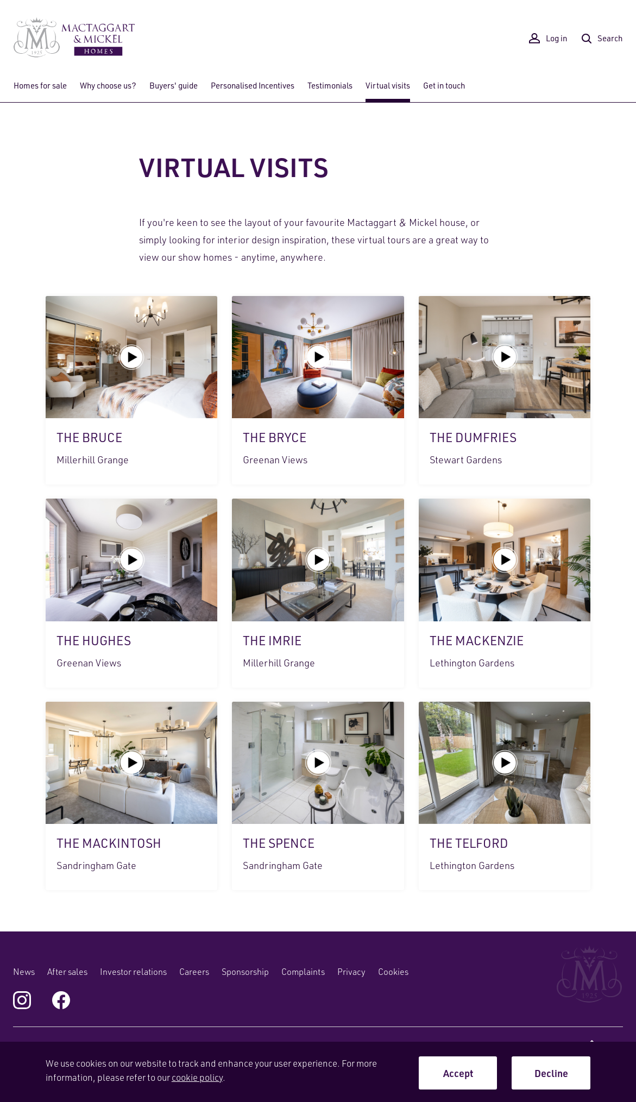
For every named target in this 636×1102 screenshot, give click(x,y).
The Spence (318, 796)
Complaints (303, 971)
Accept (458, 1073)
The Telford (504, 796)
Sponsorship (245, 971)
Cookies (393, 971)
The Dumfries (504, 390)
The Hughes (131, 593)
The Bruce (131, 390)
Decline (551, 1073)
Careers (194, 971)
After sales (67, 971)
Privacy (351, 971)
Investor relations (133, 971)
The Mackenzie (504, 593)
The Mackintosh (131, 796)
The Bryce (318, 390)
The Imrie (318, 593)
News (24, 971)
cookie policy (197, 1077)
